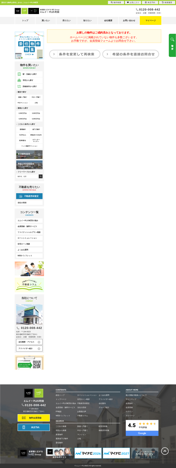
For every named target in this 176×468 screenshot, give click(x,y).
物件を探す (172, 46)
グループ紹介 (104, 407)
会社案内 (102, 403)
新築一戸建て (82, 426)
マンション (81, 434)
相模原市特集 (104, 430)
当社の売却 (22, 203)
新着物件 (59, 434)
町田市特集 (103, 426)
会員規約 (129, 403)
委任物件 (59, 443)
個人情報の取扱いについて (136, 395)
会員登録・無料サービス (27, 226)
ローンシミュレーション (27, 238)
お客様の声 (81, 412)
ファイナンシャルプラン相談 (29, 232)
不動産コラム (82, 416)
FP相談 (58, 412)
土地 (79, 439)
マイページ (150, 20)
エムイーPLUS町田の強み (28, 221)
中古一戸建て (82, 430)
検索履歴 (167, 2)
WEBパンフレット (25, 256)
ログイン (129, 412)
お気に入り (133, 2)
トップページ (61, 399)
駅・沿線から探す (30, 74)
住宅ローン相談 (24, 244)
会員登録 (129, 407)
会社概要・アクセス (26, 342)
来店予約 (35, 427)
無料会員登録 (35, 418)
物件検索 (116, 2)
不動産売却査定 (31, 196)
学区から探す (28, 80)
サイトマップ (131, 399)
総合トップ (60, 395)
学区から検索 (61, 430)
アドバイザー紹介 (25, 348)
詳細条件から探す (30, 86)
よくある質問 (23, 250)
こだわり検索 (61, 426)
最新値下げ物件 (62, 439)
